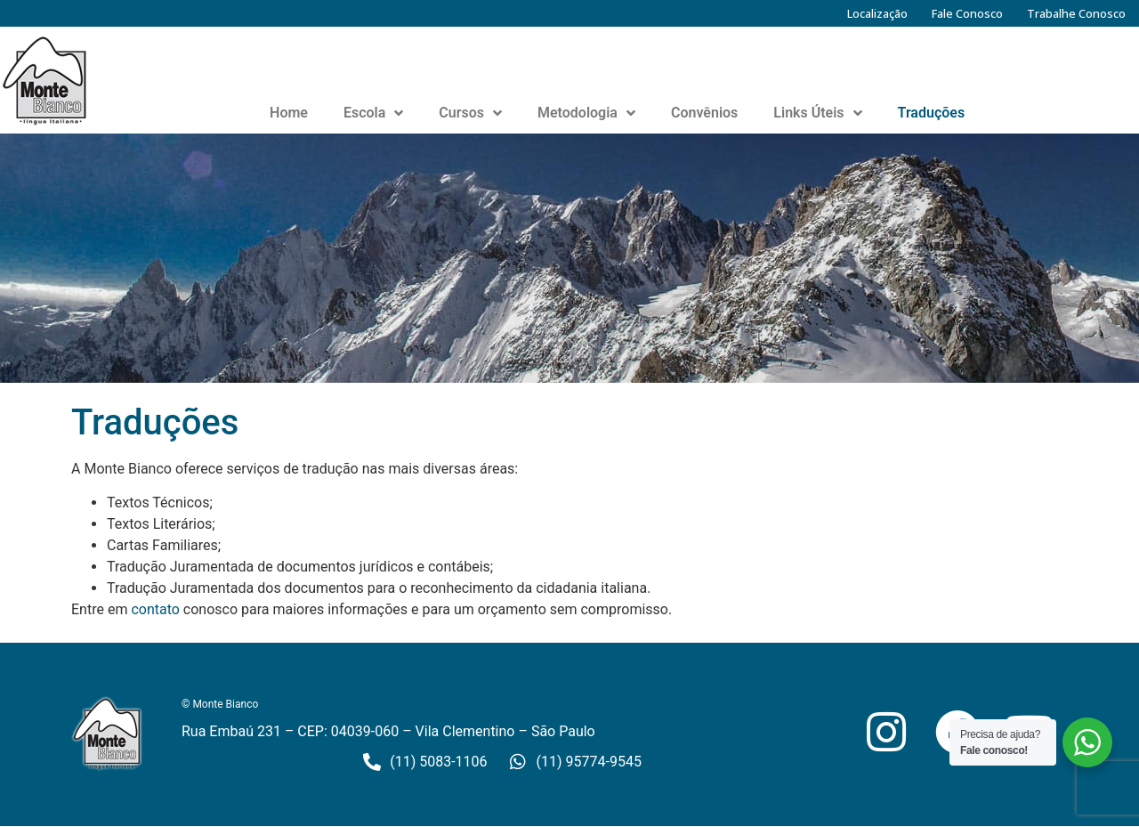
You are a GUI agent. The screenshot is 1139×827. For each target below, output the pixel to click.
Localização (877, 13)
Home (289, 112)
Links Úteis (817, 113)
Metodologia (586, 113)
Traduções (931, 112)
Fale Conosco (967, 13)
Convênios (704, 112)
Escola (373, 113)
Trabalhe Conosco (1076, 13)
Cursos (470, 113)
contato (155, 609)
